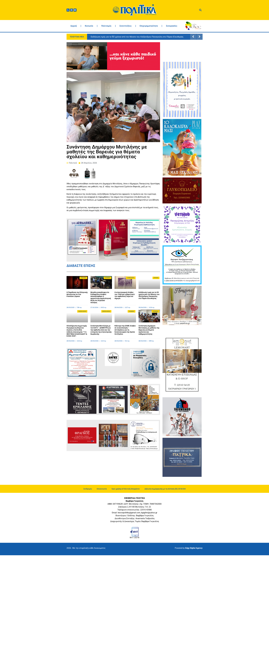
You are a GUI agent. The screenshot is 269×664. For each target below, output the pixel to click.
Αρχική (73, 26)
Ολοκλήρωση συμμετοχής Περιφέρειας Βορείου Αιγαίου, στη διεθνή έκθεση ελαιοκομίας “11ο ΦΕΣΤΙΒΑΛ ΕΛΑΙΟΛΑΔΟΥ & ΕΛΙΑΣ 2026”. (77, 331)
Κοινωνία (89, 26)
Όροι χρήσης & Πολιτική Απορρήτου (126, 489)
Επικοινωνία (102, 489)
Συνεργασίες (171, 26)
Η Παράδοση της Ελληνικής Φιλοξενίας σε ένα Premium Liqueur (77, 294)
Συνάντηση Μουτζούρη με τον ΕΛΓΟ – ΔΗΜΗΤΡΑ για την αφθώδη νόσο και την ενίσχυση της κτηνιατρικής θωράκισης (101, 330)
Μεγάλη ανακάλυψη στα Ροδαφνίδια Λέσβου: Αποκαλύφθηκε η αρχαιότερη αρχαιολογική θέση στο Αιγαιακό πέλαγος (100, 297)
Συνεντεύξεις (126, 26)
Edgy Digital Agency (193, 548)
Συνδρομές (87, 489)
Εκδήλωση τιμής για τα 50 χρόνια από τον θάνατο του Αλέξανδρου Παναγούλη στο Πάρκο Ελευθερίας (137, 36)
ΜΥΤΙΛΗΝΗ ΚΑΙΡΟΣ (182, 51)
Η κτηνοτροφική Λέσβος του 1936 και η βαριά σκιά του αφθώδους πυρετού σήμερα (125, 295)
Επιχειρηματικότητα (149, 26)
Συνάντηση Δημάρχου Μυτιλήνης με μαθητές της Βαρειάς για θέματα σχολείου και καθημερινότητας (149, 330)
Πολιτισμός (106, 26)
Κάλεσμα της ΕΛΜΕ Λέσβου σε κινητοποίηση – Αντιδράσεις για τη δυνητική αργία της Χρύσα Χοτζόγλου (125, 330)
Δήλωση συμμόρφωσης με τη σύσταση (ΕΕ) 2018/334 (165, 489)
